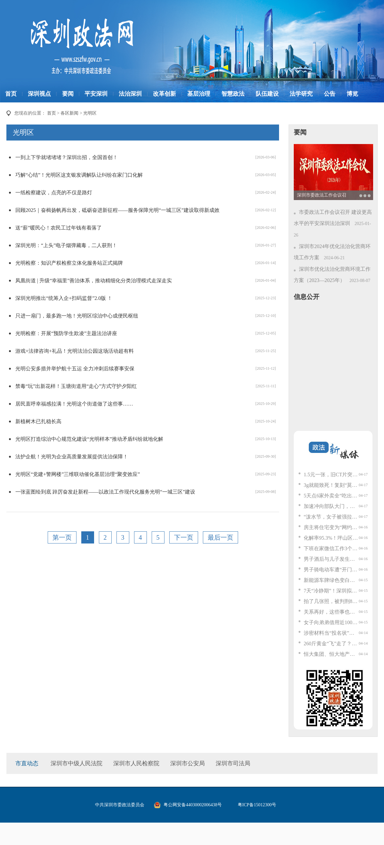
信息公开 (306, 296)
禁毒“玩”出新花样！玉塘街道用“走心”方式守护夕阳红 (76, 386)
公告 (329, 94)
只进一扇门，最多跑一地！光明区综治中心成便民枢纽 (76, 315)
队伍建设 (267, 94)
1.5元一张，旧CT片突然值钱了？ (331, 474)
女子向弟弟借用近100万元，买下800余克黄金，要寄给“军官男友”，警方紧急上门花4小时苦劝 (331, 622)
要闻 (68, 94)
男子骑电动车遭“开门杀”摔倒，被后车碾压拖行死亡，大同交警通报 (331, 569)
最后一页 (220, 537)
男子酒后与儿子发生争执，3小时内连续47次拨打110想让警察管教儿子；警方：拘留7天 (331, 559)
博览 (352, 94)
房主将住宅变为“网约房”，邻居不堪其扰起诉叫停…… (331, 527)
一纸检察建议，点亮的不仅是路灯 (53, 192)
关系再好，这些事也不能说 (331, 612)
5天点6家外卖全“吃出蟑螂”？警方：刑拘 (331, 495)
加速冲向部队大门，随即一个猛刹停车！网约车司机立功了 (331, 506)
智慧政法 (232, 94)
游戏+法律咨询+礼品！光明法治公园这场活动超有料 (74, 351)
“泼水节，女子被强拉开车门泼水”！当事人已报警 (331, 516)
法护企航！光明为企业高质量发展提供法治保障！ (71, 456)
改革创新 (164, 94)
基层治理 (198, 94)
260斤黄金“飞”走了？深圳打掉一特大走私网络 (331, 643)
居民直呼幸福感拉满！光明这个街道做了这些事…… (74, 403)
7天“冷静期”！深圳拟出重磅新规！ (331, 590)
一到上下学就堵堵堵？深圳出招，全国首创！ (66, 157)
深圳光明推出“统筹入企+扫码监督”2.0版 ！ (63, 298)
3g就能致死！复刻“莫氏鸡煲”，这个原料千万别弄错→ (331, 485)
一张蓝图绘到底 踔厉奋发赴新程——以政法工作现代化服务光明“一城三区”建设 (105, 492)
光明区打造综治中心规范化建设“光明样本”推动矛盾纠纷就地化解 (89, 439)
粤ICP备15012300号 (257, 804)
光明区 (90, 113)
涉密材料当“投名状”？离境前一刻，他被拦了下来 (331, 633)
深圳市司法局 (233, 763)
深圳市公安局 (187, 763)
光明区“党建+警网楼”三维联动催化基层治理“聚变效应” (77, 474)
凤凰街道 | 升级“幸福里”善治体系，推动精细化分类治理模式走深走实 (93, 280)
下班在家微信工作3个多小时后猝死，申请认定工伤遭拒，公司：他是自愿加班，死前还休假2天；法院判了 (331, 548)
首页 (11, 94)
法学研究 (301, 94)
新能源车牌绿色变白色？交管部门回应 (331, 580)
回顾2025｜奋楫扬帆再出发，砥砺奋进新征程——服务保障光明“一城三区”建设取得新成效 (117, 210)
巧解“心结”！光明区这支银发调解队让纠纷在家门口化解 (79, 175)
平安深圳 (96, 94)
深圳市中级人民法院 (76, 763)
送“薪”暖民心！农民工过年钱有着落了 (58, 227)
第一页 (62, 537)
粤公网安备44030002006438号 (193, 804)
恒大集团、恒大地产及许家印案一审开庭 (331, 654)
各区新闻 (69, 113)
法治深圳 (130, 94)
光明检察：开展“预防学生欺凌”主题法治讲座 (66, 333)
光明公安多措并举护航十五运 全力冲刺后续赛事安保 (74, 368)
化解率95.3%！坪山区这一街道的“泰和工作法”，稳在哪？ (331, 538)
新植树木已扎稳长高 (38, 421)
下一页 (183, 537)
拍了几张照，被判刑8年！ (331, 601)
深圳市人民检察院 (136, 763)
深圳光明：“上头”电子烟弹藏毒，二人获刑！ (66, 245)
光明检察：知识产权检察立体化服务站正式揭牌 (69, 263)
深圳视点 (39, 94)
